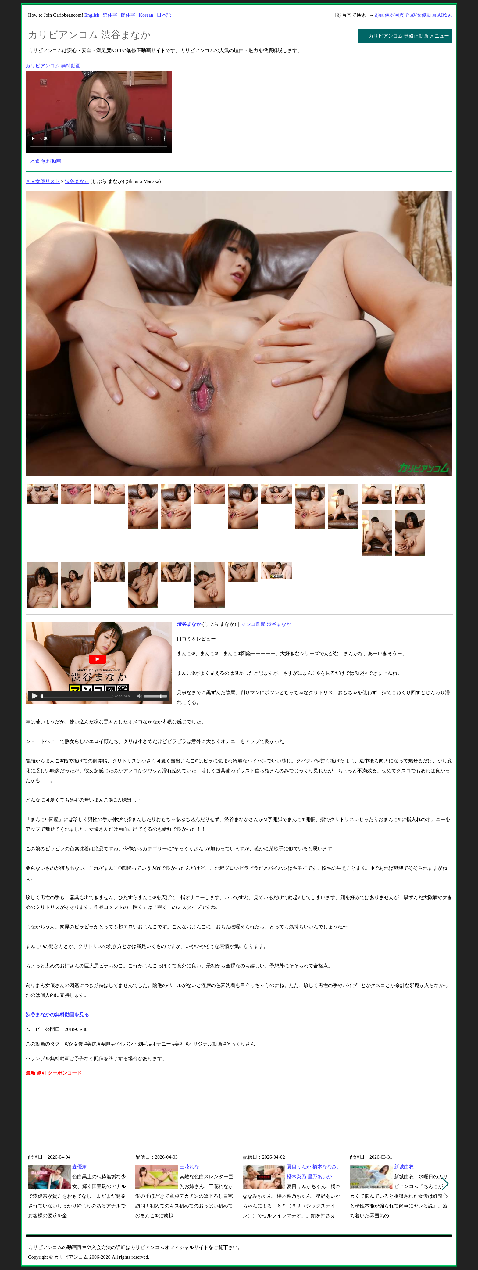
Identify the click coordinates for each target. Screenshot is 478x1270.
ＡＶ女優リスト (43, 181)
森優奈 (79, 1166)
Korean (146, 15)
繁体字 (110, 15)
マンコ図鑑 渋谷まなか (266, 624)
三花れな (189, 1166)
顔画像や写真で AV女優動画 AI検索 (413, 15)
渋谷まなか (77, 181)
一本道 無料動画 (43, 161)
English (91, 15)
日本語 (164, 15)
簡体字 (128, 15)
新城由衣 (404, 1166)
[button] (445, 1184)
